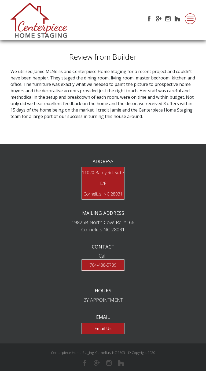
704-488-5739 (103, 265)
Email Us (103, 328)
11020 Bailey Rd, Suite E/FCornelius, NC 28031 (103, 183)
